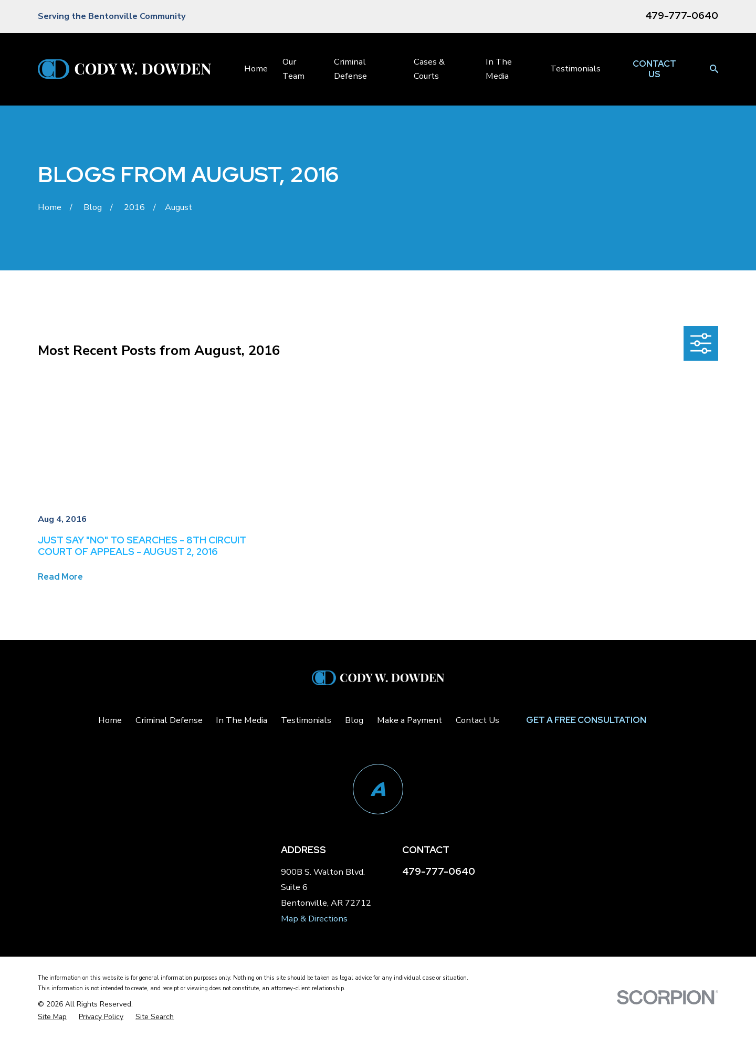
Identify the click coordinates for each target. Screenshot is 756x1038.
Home (110, 720)
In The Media (241, 720)
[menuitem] (52, 1017)
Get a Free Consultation (586, 720)
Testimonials (306, 720)
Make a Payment (409, 720)
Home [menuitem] (256, 68)
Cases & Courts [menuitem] (429, 68)
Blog (354, 720)
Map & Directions (314, 919)
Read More (60, 576)
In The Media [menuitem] (499, 68)
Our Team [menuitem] (293, 68)
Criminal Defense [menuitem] (350, 68)
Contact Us (654, 69)
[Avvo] (378, 789)
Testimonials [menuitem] (575, 68)
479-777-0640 (681, 15)
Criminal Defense (169, 720)
